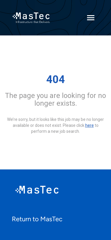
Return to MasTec (37, 219)
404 (55, 79)
